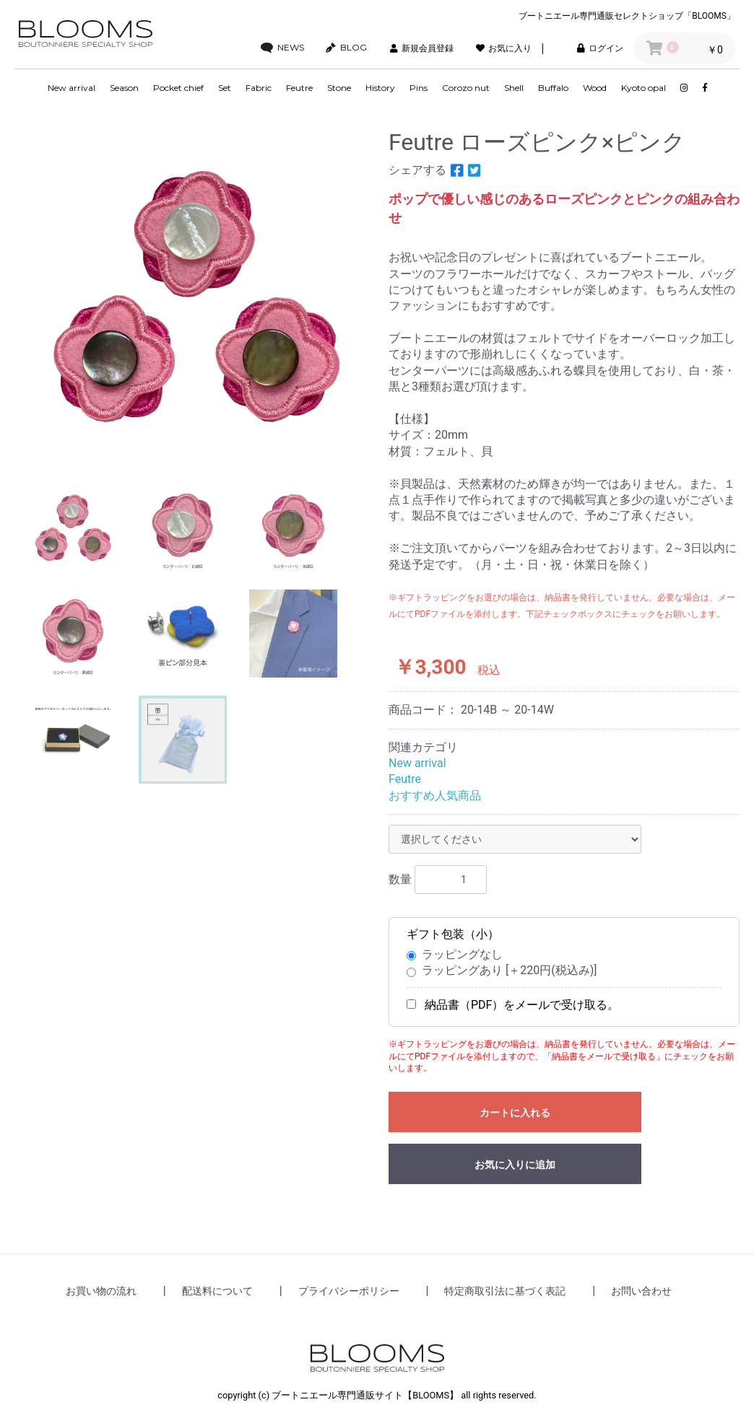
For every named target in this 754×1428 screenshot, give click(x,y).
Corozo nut (466, 87)
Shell (514, 87)
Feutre (299, 87)
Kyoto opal (643, 87)
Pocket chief (178, 87)
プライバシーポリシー (348, 1291)
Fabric (259, 87)
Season (124, 87)
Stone (339, 87)
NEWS (282, 48)
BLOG (346, 48)
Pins (419, 87)
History (380, 87)
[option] (196, 295)
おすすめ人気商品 (435, 795)
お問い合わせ (641, 1291)
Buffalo (553, 87)
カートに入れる (515, 1112)
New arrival (71, 87)
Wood (595, 87)
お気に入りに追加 (514, 1164)
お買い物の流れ (101, 1291)
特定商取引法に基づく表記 (505, 1291)
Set (224, 87)
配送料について (217, 1291)
